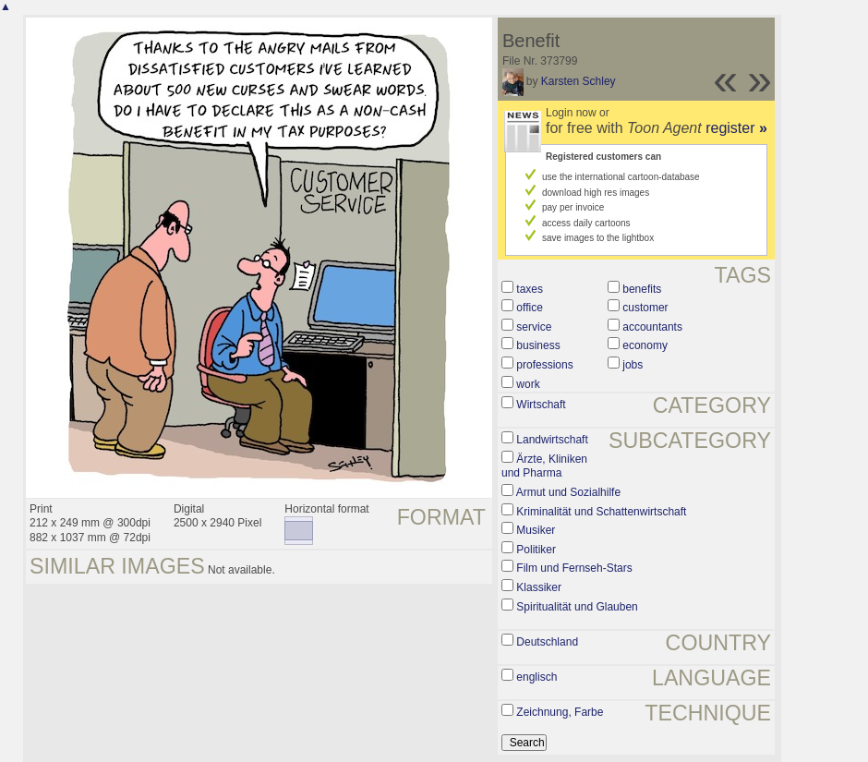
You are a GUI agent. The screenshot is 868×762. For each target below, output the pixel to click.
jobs (632, 364)
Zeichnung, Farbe (559, 712)
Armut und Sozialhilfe (568, 492)
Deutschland (547, 641)
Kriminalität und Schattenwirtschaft (601, 511)
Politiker (536, 549)
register (736, 128)
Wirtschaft (540, 404)
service (533, 327)
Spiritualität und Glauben (576, 606)
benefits (641, 289)
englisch (536, 677)
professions (544, 364)
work (527, 384)
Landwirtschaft (551, 439)
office (529, 307)
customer (645, 307)
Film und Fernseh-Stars (574, 568)
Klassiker (538, 587)
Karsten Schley (578, 81)
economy (645, 345)
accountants (652, 327)
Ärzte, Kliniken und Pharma (544, 466)
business (538, 345)
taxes (529, 289)
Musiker (535, 530)
